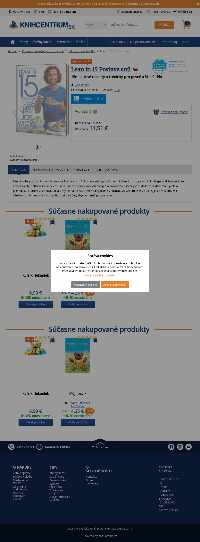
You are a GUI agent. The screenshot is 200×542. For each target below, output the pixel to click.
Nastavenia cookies (85, 284)
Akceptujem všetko (114, 284)
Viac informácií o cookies (100, 275)
